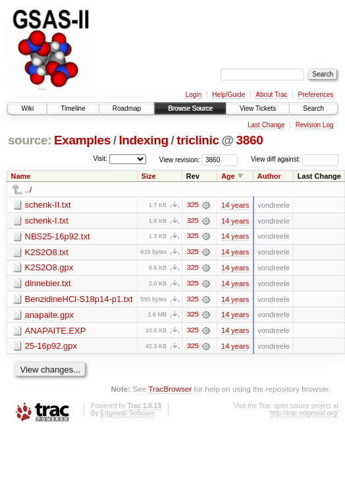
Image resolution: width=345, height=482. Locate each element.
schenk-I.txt (46, 221)
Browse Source (190, 108)
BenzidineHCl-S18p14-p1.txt (79, 300)
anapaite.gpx (49, 315)
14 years (235, 205)
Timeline (73, 108)
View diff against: (294, 159)
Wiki (27, 108)
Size (149, 176)
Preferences (316, 94)
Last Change (266, 125)
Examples (82, 140)
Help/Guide (228, 94)
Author (269, 176)
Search (313, 108)
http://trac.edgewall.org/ (304, 414)
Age (228, 176)
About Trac (271, 94)
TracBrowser (170, 390)
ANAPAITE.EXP (55, 331)
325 (192, 205)
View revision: (179, 159)
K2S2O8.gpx (49, 268)
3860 (249, 140)
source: (29, 140)
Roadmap (127, 108)
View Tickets (258, 108)
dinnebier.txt (48, 284)
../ (28, 190)
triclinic (197, 140)
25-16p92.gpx (51, 347)
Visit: (100, 158)
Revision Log (315, 125)
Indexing (143, 140)
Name (21, 176)
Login (193, 94)
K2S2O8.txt (46, 252)
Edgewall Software (127, 414)
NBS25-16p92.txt (57, 236)
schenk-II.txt (48, 205)
